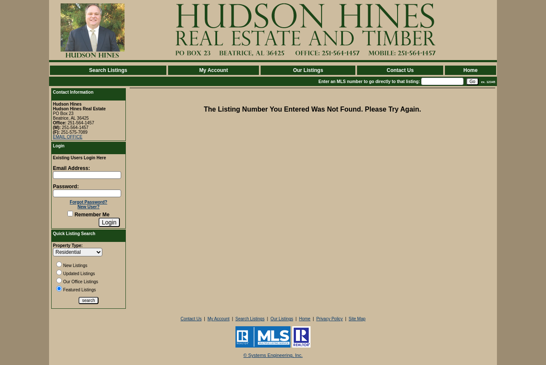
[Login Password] (87, 193)
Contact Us (399, 70)
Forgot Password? (88, 202)
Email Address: (71, 168)
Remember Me (88, 215)
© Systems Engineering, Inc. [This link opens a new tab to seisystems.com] (273, 355)
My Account (213, 70)
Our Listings (308, 70)
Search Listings (108, 70)
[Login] (109, 222)
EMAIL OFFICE (67, 137)
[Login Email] (87, 175)
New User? (89, 206)
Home (470, 70)
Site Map (357, 318)
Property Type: (68, 245)
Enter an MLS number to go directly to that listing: (369, 81)
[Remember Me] (70, 213)
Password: (66, 187)
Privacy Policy (329, 318)
